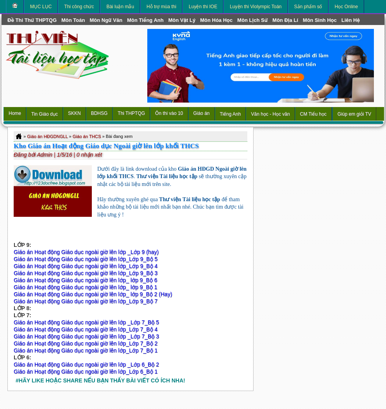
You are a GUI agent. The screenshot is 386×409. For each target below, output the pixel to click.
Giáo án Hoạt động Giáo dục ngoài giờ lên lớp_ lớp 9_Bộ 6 (85, 280)
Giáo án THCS (87, 136)
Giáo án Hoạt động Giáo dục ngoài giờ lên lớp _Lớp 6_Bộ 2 (86, 364)
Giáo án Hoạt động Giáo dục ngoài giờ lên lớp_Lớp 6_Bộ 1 (85, 371)
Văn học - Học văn (270, 114)
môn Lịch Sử (252, 20)
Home (15, 113)
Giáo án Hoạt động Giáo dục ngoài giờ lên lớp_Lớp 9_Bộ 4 (85, 266)
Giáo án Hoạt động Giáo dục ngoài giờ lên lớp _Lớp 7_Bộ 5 (87, 322)
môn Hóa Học (216, 20)
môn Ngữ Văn (105, 20)
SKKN (74, 113)
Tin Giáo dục (44, 114)
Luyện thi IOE (203, 6)
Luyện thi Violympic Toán (256, 6)
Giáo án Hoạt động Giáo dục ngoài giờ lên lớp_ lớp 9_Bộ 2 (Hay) (93, 294)
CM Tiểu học (313, 114)
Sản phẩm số (308, 6)
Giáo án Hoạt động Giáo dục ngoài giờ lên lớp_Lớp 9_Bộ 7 (85, 301)
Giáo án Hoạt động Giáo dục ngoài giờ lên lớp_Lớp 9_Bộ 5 (85, 259)
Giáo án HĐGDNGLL (47, 136)
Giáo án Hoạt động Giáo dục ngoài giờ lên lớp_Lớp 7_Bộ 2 (85, 343)
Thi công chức (79, 6)
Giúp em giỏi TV (354, 114)
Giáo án (201, 113)
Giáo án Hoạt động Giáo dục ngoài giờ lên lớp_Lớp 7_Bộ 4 (85, 329)
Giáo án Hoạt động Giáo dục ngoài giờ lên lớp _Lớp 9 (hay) (86, 252)
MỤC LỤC (41, 6)
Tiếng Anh (230, 114)
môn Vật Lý (181, 20)
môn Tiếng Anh (145, 20)
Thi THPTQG (131, 113)
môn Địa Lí (285, 20)
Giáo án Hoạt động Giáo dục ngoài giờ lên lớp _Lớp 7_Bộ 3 (86, 336)
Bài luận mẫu (120, 6)
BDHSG (99, 113)
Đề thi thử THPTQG (32, 20)
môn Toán (73, 20)
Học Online (346, 6)
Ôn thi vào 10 (169, 113)
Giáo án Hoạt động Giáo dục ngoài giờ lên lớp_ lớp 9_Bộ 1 (85, 287)
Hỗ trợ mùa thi (161, 6)
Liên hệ (350, 20)
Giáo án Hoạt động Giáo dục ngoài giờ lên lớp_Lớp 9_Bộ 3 (86, 273)
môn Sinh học (320, 20)
